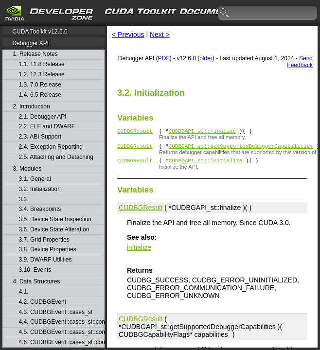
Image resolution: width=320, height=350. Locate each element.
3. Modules (27, 169)
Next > (160, 34)
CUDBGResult (135, 132)
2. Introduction (31, 107)
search (225, 13)
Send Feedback (300, 62)
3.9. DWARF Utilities (45, 260)
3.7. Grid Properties (44, 240)
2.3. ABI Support (40, 137)
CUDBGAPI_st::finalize (202, 132)
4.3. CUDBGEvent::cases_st (55, 312)
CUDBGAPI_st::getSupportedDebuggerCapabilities (241, 148)
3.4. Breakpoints (40, 209)
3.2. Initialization (40, 189)
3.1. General (35, 179)
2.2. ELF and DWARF (47, 126)
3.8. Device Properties (47, 249)
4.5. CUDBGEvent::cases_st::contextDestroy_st (61, 332)
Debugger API (30, 43)
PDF (164, 58)
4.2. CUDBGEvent (42, 302)
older (206, 58)
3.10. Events (35, 270)
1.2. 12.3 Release (42, 74)
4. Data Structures (36, 282)
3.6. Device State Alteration (54, 230)
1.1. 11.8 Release (42, 64)
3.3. (24, 199)
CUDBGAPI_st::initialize (206, 164)
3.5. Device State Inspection (55, 219)
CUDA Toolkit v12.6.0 (39, 31)
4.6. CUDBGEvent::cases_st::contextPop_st (61, 342)
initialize (139, 252)
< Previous (128, 34)
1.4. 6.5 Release (40, 95)
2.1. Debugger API (43, 117)
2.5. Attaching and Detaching (56, 157)
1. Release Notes (35, 54)
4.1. (24, 292)
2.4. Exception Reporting (51, 147)
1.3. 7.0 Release (40, 85)
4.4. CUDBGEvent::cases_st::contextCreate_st (61, 322)
